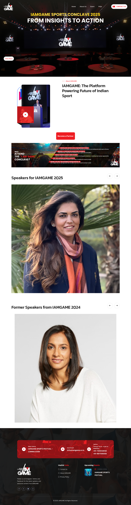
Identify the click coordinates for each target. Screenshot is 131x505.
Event (92, 6)
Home (74, 6)
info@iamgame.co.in (75, 450)
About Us (83, 6)
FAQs (100, 6)
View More (9, 58)
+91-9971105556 (100, 453)
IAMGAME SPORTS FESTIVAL (102, 474)
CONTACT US (119, 6)
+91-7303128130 (100, 450)
